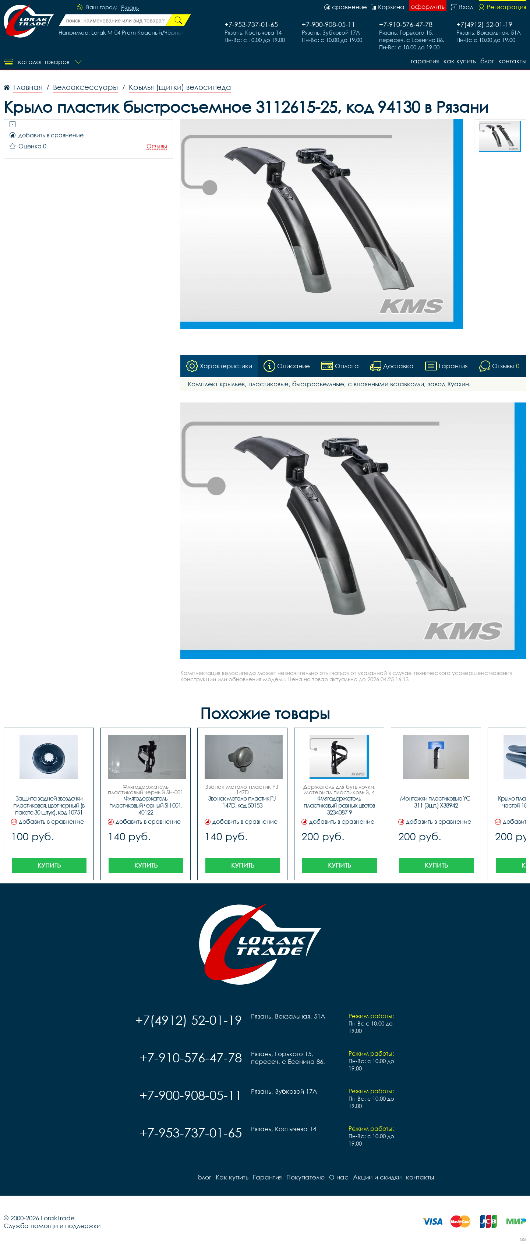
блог (487, 61)
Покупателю (305, 1177)
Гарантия (425, 61)
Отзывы (156, 146)
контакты (512, 61)
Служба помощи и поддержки (52, 1226)
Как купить (460, 61)
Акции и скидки (377, 1177)
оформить (428, 6)
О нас (339, 1177)
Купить (49, 865)
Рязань (130, 8)
